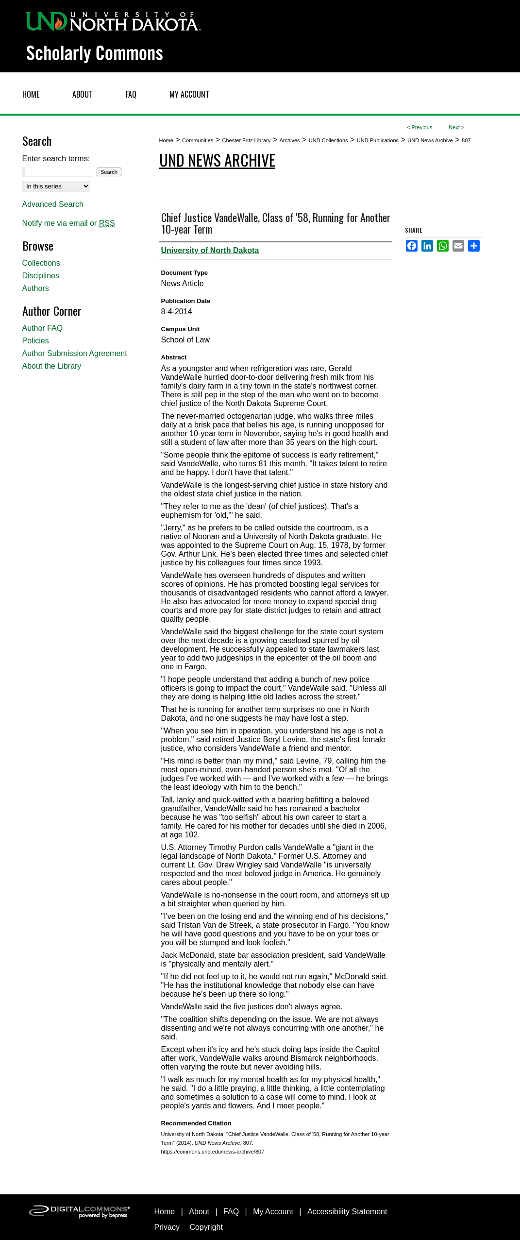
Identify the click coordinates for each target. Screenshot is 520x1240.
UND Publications (378, 140)
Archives (289, 140)
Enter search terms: (56, 158)
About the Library (52, 366)
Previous (422, 127)
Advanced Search (53, 204)
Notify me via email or (68, 223)
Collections (41, 263)
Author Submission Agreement (74, 353)
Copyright (205, 1227)
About (199, 1211)
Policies (35, 341)
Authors (35, 288)
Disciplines (40, 276)
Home (166, 140)
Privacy (167, 1227)
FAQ (231, 1211)
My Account (273, 1211)
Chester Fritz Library (246, 140)
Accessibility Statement (347, 1211)
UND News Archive (430, 140)
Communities (197, 140)
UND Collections (328, 140)
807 (466, 140)
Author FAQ (42, 328)
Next (454, 127)
